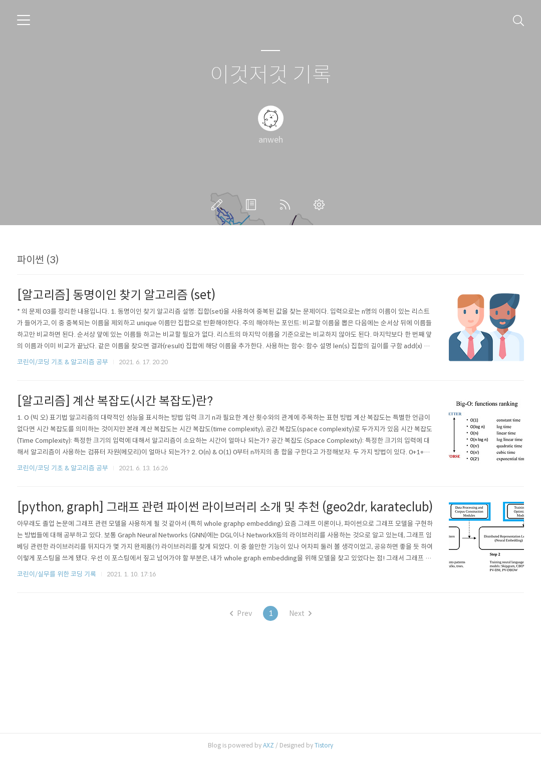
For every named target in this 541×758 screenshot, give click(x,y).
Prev (241, 613)
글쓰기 (219, 205)
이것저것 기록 (271, 75)
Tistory (324, 745)
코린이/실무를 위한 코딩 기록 (56, 574)
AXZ (268, 745)
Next (300, 613)
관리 (321, 205)
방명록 (253, 205)
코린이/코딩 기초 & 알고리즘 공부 (62, 362)
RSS (287, 205)
